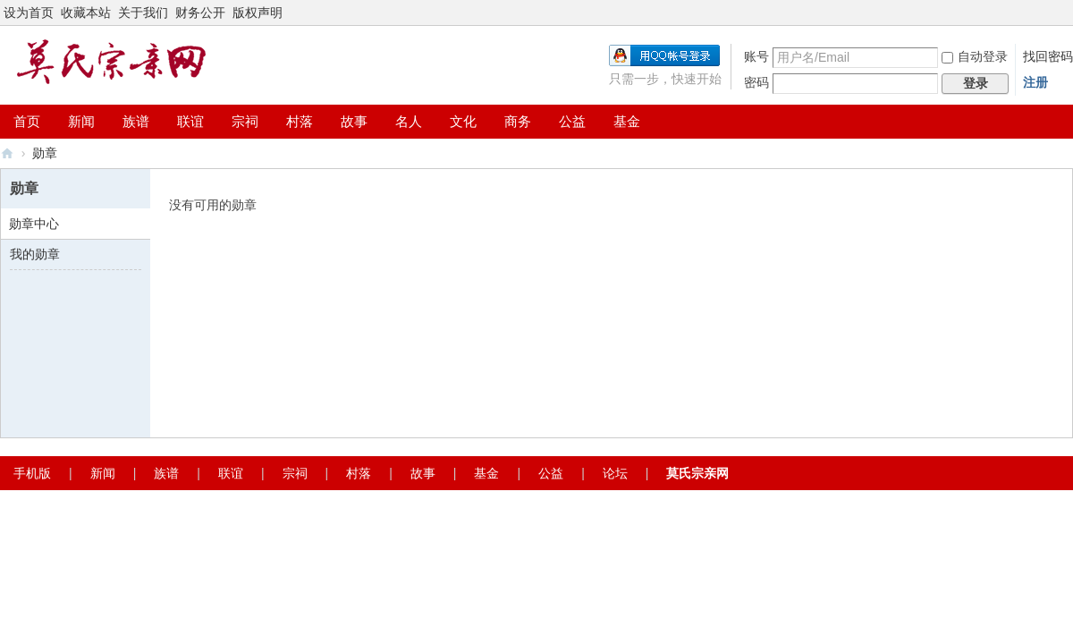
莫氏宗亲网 (7, 153)
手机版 (32, 473)
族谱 (136, 121)
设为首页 (29, 12)
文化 (463, 121)
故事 (354, 121)
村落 (299, 121)
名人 (408, 121)
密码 (756, 82)
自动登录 (975, 56)
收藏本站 (86, 12)
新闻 (81, 121)
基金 (626, 121)
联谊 (190, 121)
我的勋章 (35, 254)
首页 (26, 121)
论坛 (615, 473)
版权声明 (257, 12)
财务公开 (200, 12)
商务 (517, 121)
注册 (1035, 82)
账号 (756, 56)
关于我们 (143, 12)
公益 (572, 121)
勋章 (44, 153)
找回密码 (1048, 56)
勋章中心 (34, 223)
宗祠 (245, 121)
